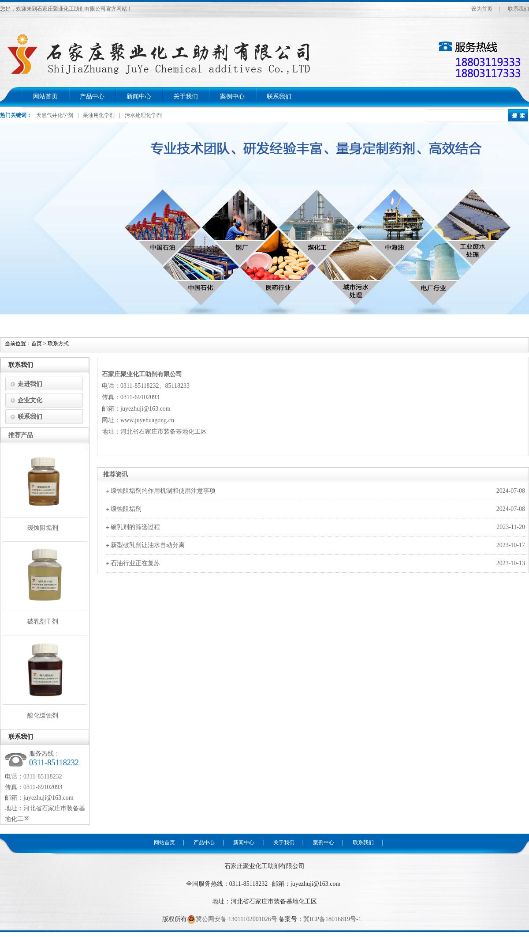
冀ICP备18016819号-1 (332, 919)
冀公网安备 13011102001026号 (232, 919)
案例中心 (232, 96)
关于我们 (185, 96)
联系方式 (58, 343)
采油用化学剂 (99, 115)
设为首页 (481, 9)
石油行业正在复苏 (135, 563)
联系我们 (518, 9)
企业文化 (30, 400)
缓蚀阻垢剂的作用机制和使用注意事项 (163, 490)
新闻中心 (139, 96)
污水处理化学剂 (143, 115)
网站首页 (45, 96)
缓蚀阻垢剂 (126, 509)
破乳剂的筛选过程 (135, 527)
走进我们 (30, 384)
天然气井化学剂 (54, 115)
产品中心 (92, 96)
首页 (36, 343)
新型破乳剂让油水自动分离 (148, 545)
